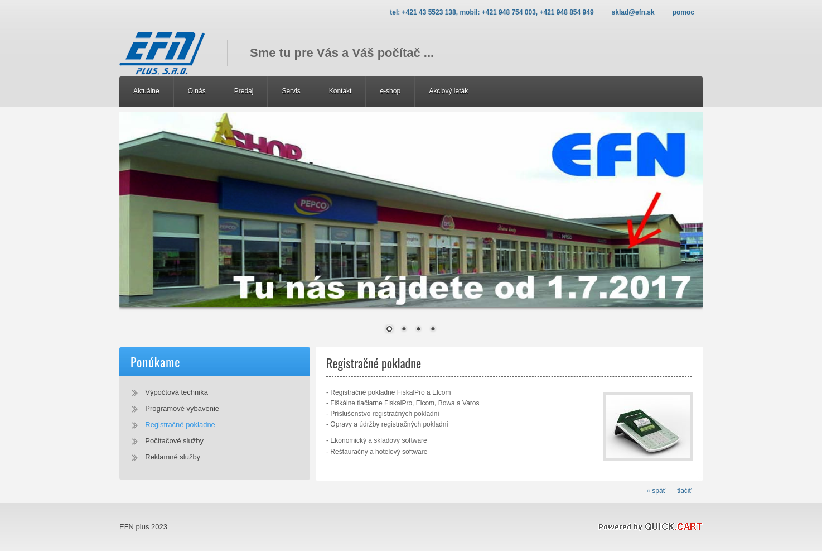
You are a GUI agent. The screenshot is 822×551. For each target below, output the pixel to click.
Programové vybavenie (182, 408)
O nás (197, 91)
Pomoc (683, 12)
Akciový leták (448, 91)
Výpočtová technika (176, 392)
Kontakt (340, 91)
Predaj (244, 91)
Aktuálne (146, 91)
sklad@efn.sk (633, 12)
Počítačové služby (174, 441)
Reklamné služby (172, 457)
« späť (655, 491)
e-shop (390, 91)
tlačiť (684, 491)
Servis (291, 91)
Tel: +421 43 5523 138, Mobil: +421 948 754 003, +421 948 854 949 (491, 12)
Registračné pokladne (180, 424)
